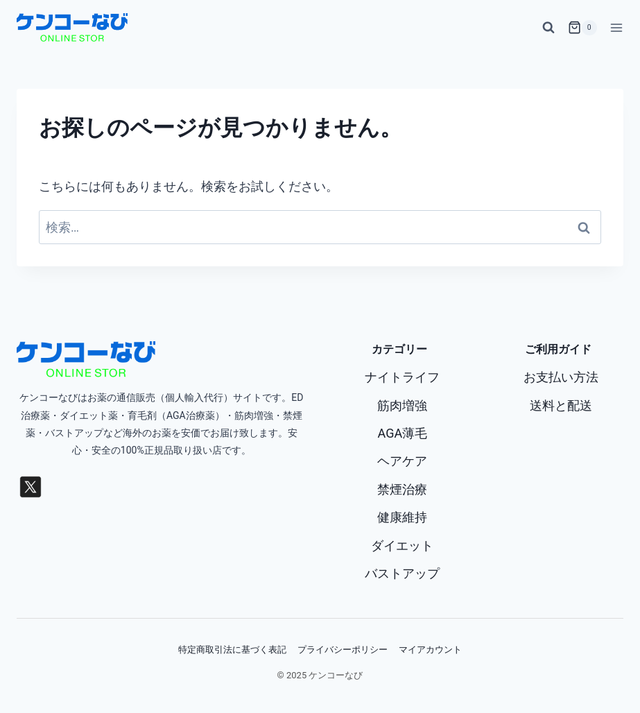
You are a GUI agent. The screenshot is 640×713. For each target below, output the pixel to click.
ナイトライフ (402, 377)
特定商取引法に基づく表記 (232, 649)
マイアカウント (430, 649)
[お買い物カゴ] (582, 27)
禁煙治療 (402, 489)
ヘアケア (402, 461)
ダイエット (402, 545)
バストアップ (402, 573)
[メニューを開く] (613, 27)
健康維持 (402, 517)
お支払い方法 (561, 377)
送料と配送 (561, 405)
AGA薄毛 (403, 433)
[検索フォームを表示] (548, 27)
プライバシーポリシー (342, 649)
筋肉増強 (402, 405)
